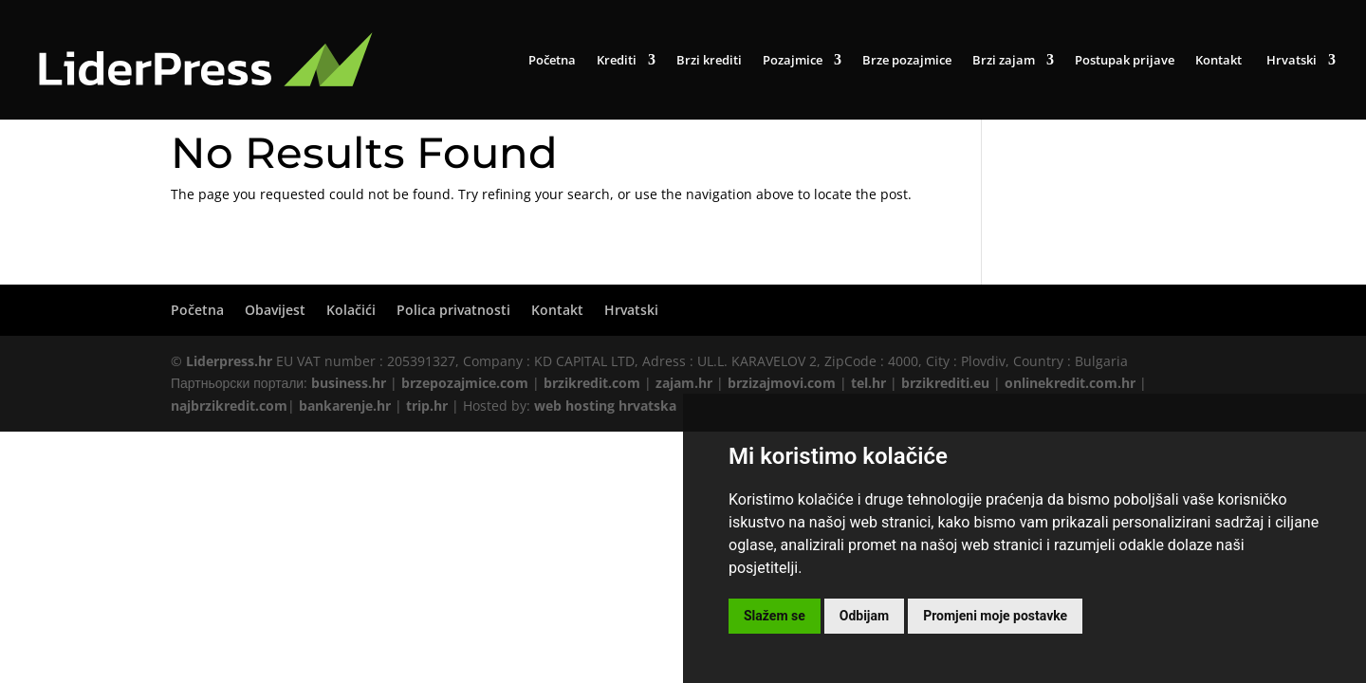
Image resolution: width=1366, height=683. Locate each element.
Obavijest (275, 310)
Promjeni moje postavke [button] (995, 615)
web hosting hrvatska (605, 406)
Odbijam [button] (864, 615)
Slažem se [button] (774, 615)
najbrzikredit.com (229, 406)
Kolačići (351, 310)
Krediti (617, 60)
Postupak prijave (1124, 60)
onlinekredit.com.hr (1070, 383)
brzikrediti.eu (945, 383)
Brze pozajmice (906, 60)
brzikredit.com (592, 383)
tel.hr (868, 383)
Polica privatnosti (453, 310)
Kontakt (1218, 60)
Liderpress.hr (229, 361)
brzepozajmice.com (464, 383)
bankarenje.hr (345, 406)
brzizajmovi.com (782, 383)
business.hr (348, 383)
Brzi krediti (709, 60)
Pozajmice (792, 60)
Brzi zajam (1003, 60)
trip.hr (427, 406)
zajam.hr (683, 383)
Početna (552, 60)
